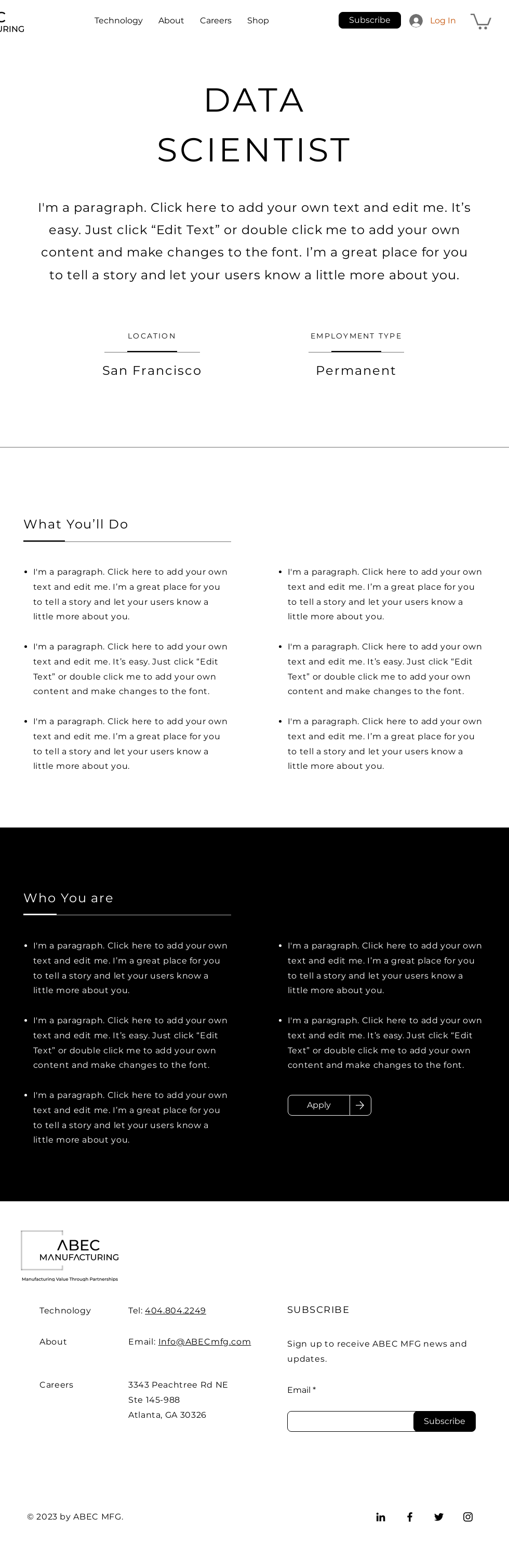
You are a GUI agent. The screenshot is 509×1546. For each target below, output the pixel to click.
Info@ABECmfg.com (204, 1342)
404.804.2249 (175, 1311)
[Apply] (319, 1105)
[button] (370, 20)
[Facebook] (410, 1517)
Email (299, 1390)
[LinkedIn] (380, 1517)
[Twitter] (439, 1517)
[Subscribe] (444, 1421)
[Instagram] (468, 1517)
